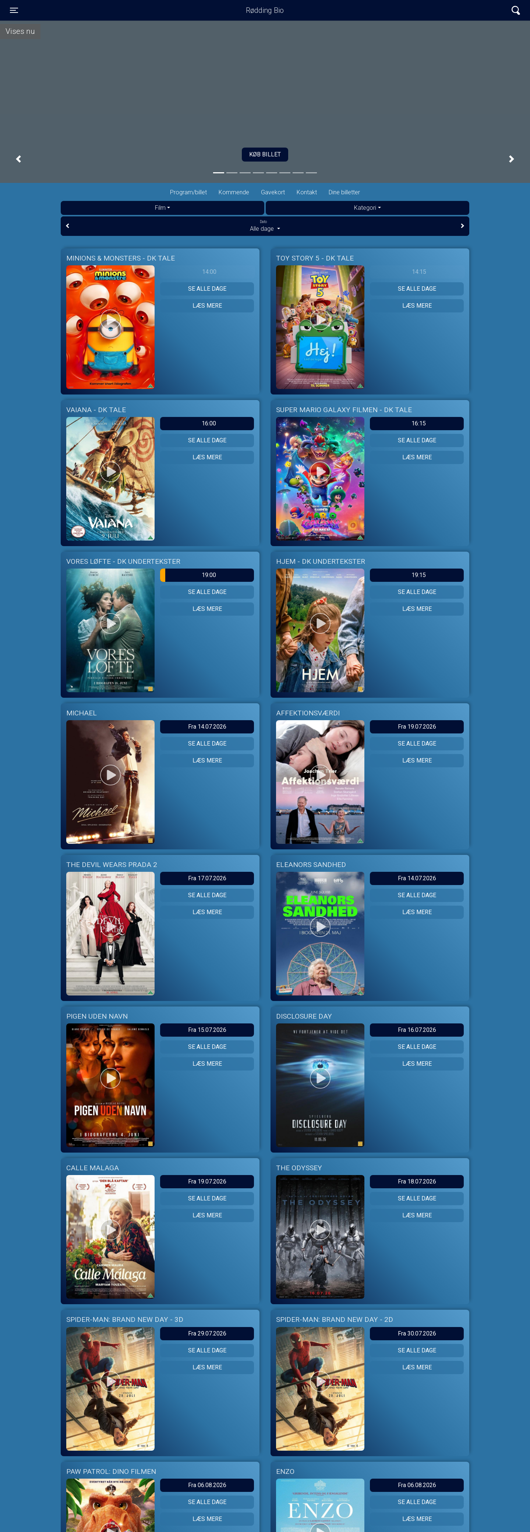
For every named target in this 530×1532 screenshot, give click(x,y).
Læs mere (207, 305)
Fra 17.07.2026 (207, 878)
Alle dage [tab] (265, 225)
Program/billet (188, 192)
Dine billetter (344, 192)
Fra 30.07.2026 (417, 1333)
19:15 (418, 575)
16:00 (209, 423)
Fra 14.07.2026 (207, 726)
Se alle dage (207, 288)
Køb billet (265, 154)
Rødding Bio (265, 10)
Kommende (234, 192)
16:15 (418, 423)
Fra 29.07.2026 (207, 1333)
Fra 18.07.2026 (417, 1181)
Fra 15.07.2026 (207, 1029)
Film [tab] (160, 207)
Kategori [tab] (365, 207)
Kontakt (307, 192)
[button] (18, 159)
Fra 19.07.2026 (417, 726)
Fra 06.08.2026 (207, 1485)
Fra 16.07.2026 (417, 1029)
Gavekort (273, 192)
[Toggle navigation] (14, 10)
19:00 (188, 575)
